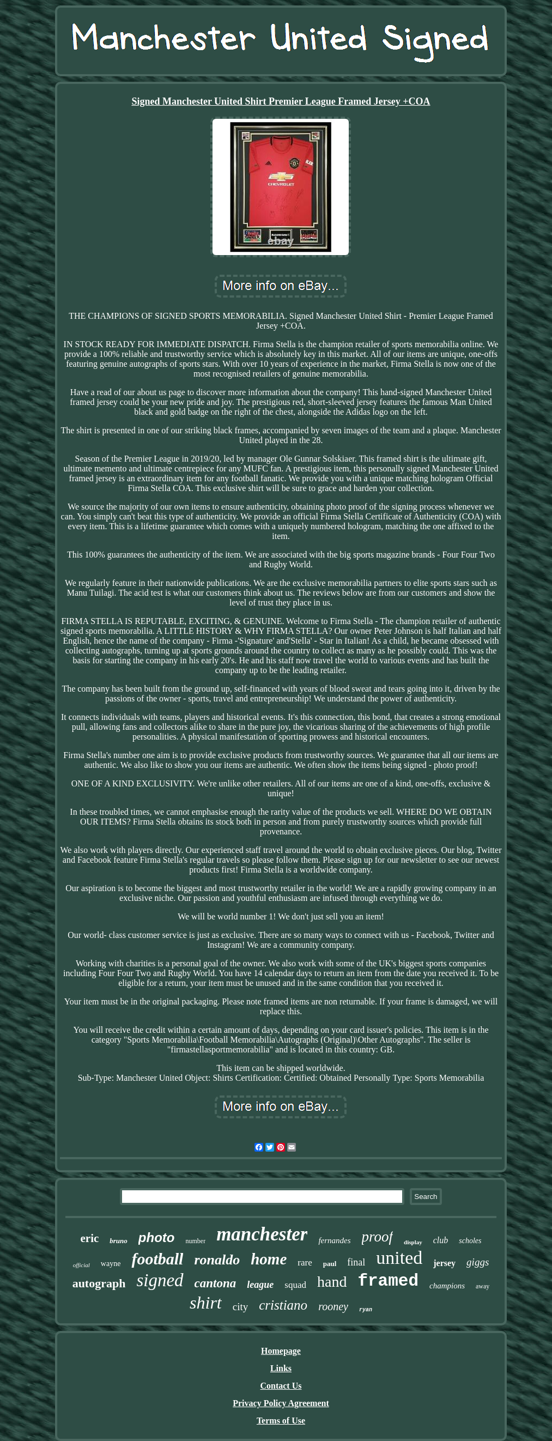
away (482, 1286)
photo (156, 1237)
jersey (444, 1263)
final (356, 1262)
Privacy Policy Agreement (281, 1403)
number (195, 1241)
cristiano (283, 1305)
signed (159, 1280)
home (269, 1259)
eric (90, 1238)
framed (387, 1281)
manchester (261, 1234)
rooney (333, 1306)
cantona (215, 1283)
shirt (206, 1302)
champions (447, 1285)
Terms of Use (281, 1420)
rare (305, 1262)
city (240, 1306)
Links (281, 1368)
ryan (365, 1310)
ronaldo (217, 1260)
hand (332, 1281)
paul (330, 1264)
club (440, 1240)
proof (377, 1236)
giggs (477, 1262)
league (260, 1284)
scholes (470, 1241)
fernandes (334, 1240)
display (413, 1242)
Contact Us (280, 1385)
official (81, 1265)
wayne (111, 1264)
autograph (99, 1283)
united (399, 1258)
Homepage (281, 1350)
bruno (119, 1241)
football (157, 1259)
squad (295, 1285)
